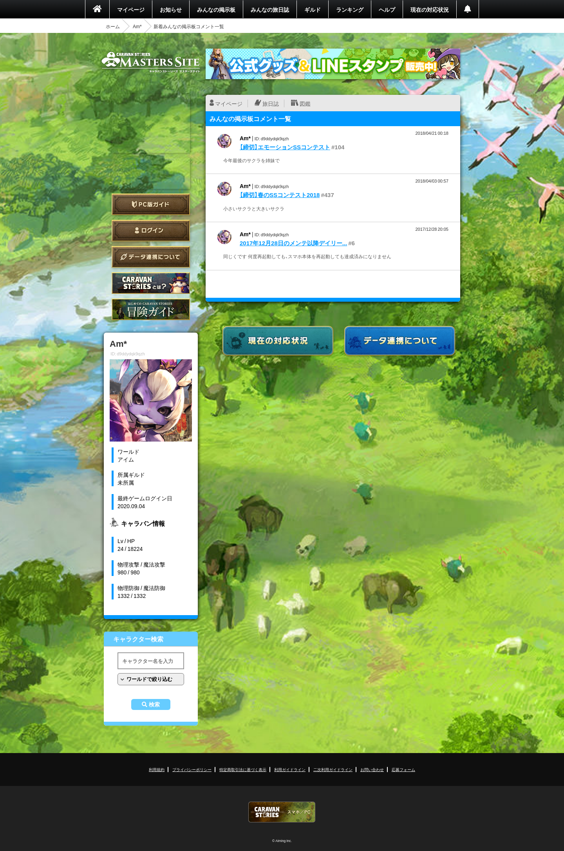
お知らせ (171, 9)
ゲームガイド (151, 309)
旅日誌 (270, 103)
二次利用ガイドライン (332, 769)
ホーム (113, 26)
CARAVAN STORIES (282, 812)
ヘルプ (387, 9)
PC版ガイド (151, 204)
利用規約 (156, 769)
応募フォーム (403, 769)
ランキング (349, 9)
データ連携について (151, 257)
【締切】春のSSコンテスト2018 (280, 194)
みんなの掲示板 (216, 9)
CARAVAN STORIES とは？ (151, 283)
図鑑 (305, 103)
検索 (154, 704)
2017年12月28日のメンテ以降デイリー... (293, 243)
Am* (137, 26)
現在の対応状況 (429, 9)
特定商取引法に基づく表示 (242, 769)
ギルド (312, 9)
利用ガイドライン (290, 769)
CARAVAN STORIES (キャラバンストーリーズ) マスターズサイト (151, 62)
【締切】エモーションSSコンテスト (285, 147)
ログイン (151, 230)
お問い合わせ (372, 769)
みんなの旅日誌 (270, 9)
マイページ (131, 9)
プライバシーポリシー (192, 769)
